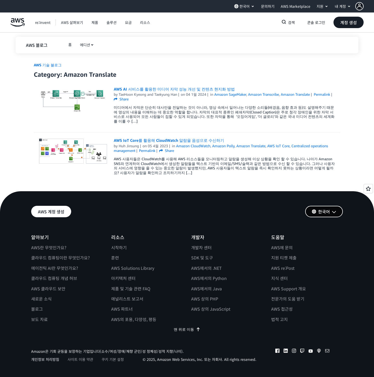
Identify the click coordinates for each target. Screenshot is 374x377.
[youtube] (311, 351)
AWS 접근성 (282, 309)
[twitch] (302, 351)
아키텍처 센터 (123, 278)
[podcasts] (319, 351)
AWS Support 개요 (288, 288)
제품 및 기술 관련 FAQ (130, 288)
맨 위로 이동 (187, 329)
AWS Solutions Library (132, 268)
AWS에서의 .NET (206, 268)
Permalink (322, 94)
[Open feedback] (368, 188)
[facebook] (277, 351)
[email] (327, 351)
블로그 (37, 309)
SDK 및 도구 (202, 257)
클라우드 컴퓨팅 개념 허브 (54, 278)
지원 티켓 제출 (284, 257)
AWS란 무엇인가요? (48, 247)
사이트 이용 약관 (80, 359)
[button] (364, 6)
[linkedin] (286, 351)
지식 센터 (279, 278)
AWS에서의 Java (206, 288)
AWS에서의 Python (209, 278)
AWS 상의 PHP (204, 299)
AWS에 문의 (282, 247)
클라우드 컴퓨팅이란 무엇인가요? (60, 257)
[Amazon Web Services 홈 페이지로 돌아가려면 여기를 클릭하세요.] (17, 25)
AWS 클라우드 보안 (48, 288)
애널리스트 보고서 (127, 299)
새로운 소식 (41, 299)
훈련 (115, 257)
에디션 (85, 44)
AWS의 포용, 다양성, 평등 (133, 319)
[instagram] (294, 351)
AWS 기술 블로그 (48, 65)
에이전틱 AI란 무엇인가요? (54, 268)
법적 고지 (279, 319)
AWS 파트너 (122, 309)
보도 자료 (39, 319)
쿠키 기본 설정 (113, 359)
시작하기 (119, 247)
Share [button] (121, 99)
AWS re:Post (283, 268)
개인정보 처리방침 (45, 359)
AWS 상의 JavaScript (210, 309)
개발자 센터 (201, 247)
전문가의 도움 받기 (287, 299)
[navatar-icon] (359, 6)
